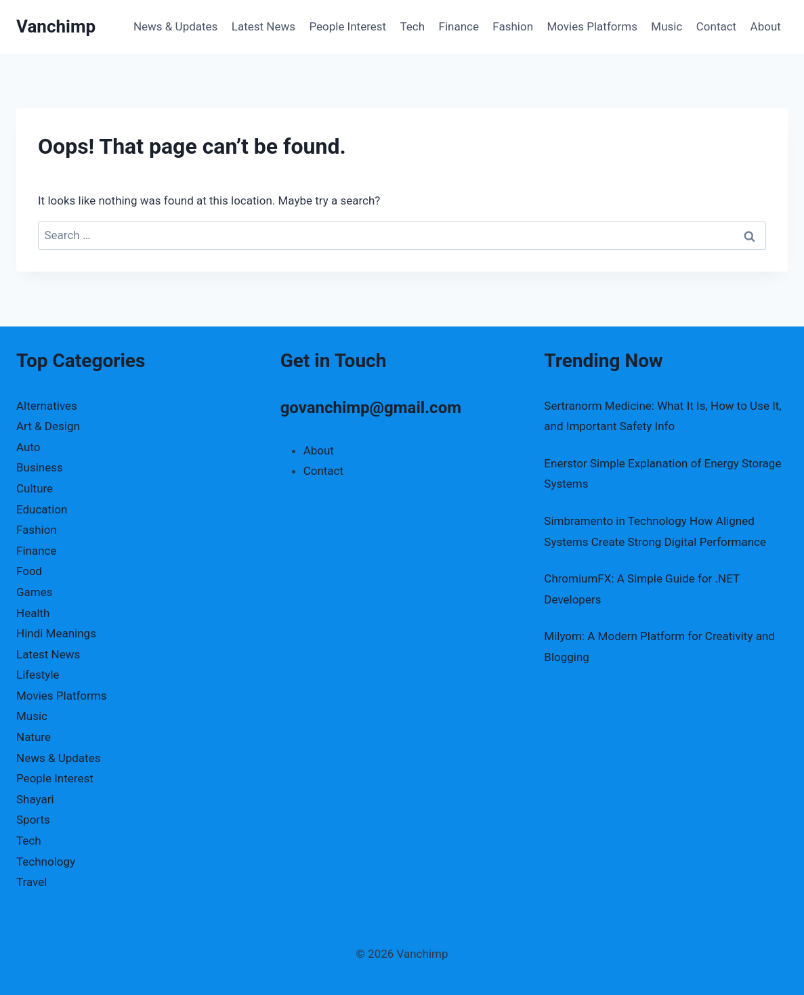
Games (34, 592)
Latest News (263, 26)
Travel (31, 882)
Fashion (512, 26)
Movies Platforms (592, 26)
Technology (45, 861)
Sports (33, 819)
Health (32, 613)
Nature (33, 737)
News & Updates (175, 26)
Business (39, 467)
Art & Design (48, 426)
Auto (28, 447)
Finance (459, 26)
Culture (34, 488)
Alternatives (46, 405)
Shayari (35, 799)
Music (666, 26)
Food (29, 571)
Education (41, 509)
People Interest (347, 26)
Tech (412, 26)
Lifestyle (38, 674)
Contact (716, 26)
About (765, 26)
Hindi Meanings (56, 633)
